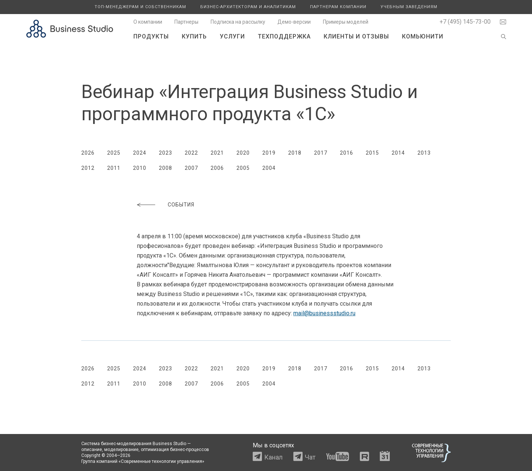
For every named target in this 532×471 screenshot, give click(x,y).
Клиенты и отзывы (356, 36)
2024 (139, 153)
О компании (147, 22)
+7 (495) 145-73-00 (465, 21)
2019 (269, 153)
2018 (294, 153)
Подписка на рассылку (238, 22)
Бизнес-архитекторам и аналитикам (248, 6)
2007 (191, 168)
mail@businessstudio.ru (324, 313)
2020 (243, 153)
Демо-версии (294, 22)
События (181, 205)
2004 (269, 168)
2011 (113, 168)
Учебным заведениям (409, 6)
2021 (217, 153)
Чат (310, 457)
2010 (139, 168)
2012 (88, 168)
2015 (372, 153)
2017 (320, 153)
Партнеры (186, 22)
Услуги (232, 36)
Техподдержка (284, 36)
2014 (398, 153)
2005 (243, 168)
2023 (165, 153)
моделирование (121, 449)
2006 (217, 168)
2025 (113, 153)
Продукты (151, 36)
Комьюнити (422, 36)
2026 (88, 153)
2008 (165, 168)
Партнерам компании (338, 6)
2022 (191, 153)
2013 (424, 153)
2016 (346, 153)
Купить (194, 36)
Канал (273, 457)
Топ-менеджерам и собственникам (140, 6)
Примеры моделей (345, 22)
